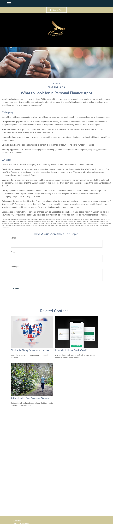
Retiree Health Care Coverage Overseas (30, 398)
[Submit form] (17, 289)
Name (13, 238)
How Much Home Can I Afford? (71, 350)
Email (13, 252)
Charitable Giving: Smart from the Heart (31, 350)
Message (15, 267)
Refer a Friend (56, 10)
